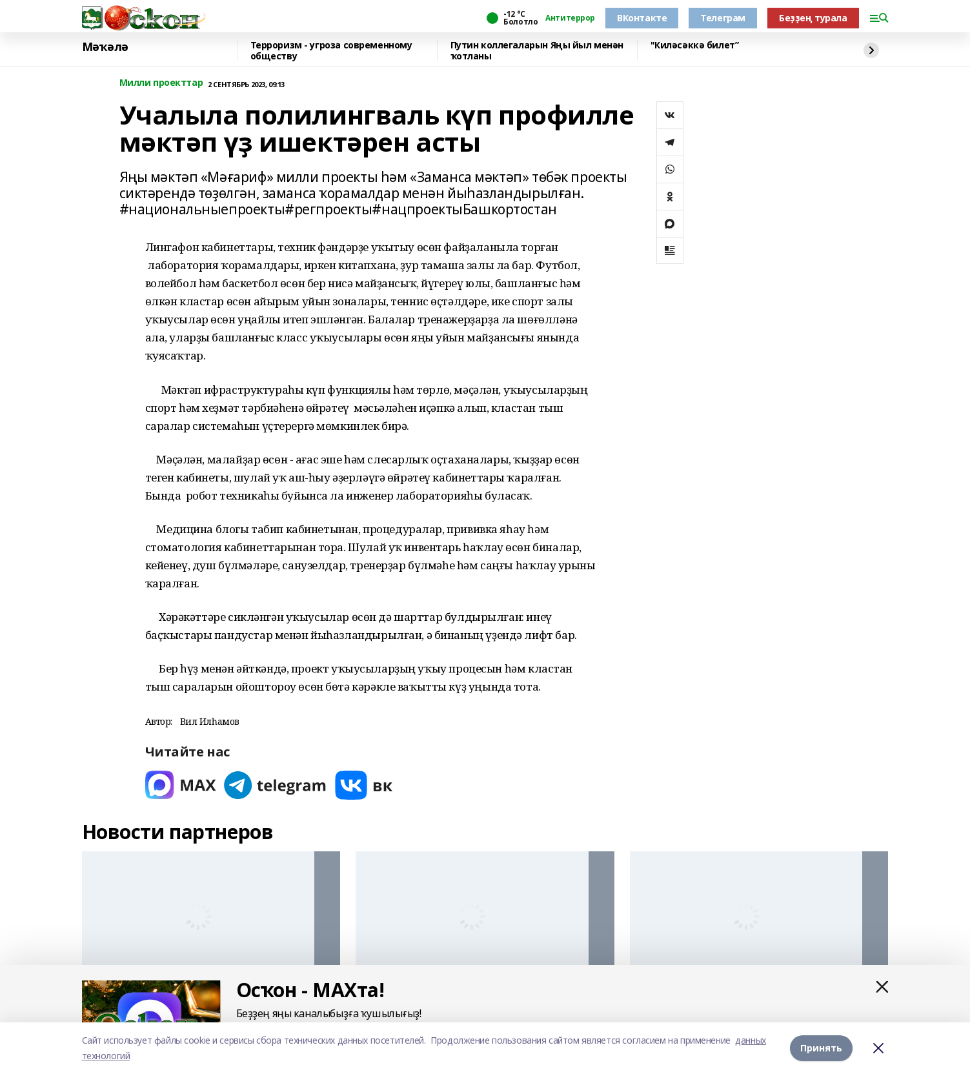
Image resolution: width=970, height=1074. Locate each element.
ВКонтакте (642, 18)
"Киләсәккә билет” (695, 45)
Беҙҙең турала (813, 18)
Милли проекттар (161, 82)
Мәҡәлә (105, 47)
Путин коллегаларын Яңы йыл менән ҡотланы (537, 50)
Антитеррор (570, 18)
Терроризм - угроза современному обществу (331, 50)
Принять (821, 1048)
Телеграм (722, 18)
